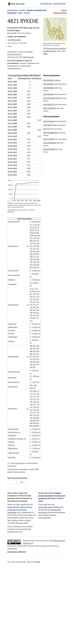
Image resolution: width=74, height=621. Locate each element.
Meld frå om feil (28, 57)
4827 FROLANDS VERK (51, 98)
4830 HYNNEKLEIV (49, 108)
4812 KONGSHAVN (49, 143)
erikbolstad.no (12, 10)
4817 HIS (46, 129)
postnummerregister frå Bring (48, 507)
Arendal (27, 13)
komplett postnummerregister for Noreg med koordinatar (51, 495)
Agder (20, 13)
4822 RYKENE (48, 80)
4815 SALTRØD (48, 139)
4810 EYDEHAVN (49, 149)
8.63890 (18, 40)
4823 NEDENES (48, 84)
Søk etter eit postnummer (17, 478)
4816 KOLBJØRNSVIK (50, 133)
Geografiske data (59, 3)
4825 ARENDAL (48, 94)
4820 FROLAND (48, 121)
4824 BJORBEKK (49, 88)
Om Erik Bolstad (46, 3)
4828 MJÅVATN (48, 104)
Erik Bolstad (18, 4)
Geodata (22, 10)
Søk (21, 482)
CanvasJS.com (37, 201)
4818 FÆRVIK (48, 125)
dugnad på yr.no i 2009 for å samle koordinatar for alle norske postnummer (19, 509)
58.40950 (11, 40)
